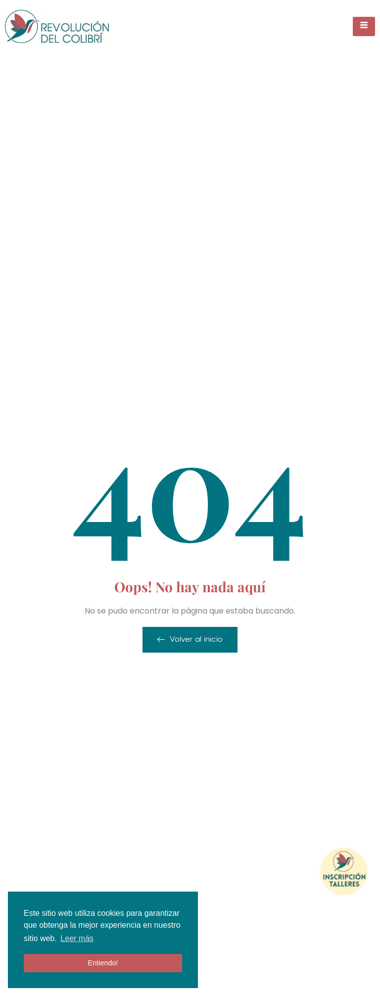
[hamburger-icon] (364, 26)
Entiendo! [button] (103, 963)
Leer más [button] (77, 938)
